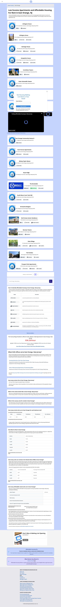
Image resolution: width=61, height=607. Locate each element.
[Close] (47, 91)
